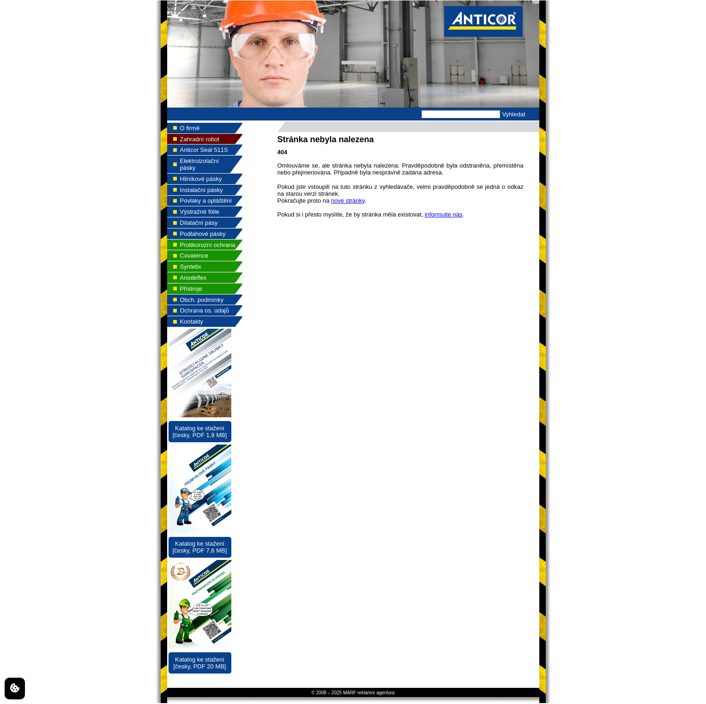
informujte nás (444, 214)
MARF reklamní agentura (369, 692)
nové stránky (348, 200)
